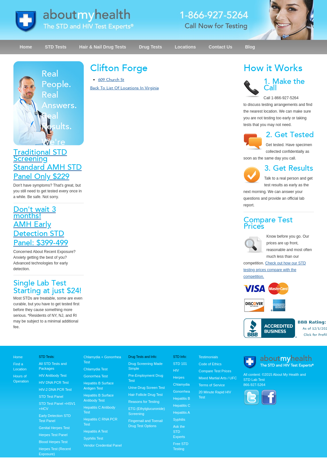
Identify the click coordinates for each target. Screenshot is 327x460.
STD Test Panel (51, 396)
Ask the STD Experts (179, 432)
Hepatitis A (181, 412)
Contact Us (220, 46)
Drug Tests (150, 46)
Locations (185, 46)
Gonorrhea (181, 391)
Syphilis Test (93, 438)
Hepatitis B (181, 398)
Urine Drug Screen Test (146, 388)
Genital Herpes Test (54, 428)
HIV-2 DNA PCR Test (55, 389)
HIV (176, 370)
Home (26, 46)
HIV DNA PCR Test (54, 382)
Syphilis (179, 419)
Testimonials (208, 357)
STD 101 (180, 364)
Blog (250, 46)
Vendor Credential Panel (103, 445)
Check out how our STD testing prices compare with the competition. (275, 270)
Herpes (178, 377)
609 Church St (111, 79)
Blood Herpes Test (53, 442)
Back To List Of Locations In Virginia (124, 88)
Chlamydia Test (96, 369)
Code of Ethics (210, 364)
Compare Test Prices (215, 371)
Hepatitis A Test (96, 431)
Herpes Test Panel (53, 435)
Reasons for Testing (144, 402)
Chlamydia (181, 384)
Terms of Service (212, 385)
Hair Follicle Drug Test (145, 395)
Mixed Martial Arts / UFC (218, 378)
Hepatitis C (182, 405)
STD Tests (55, 46)
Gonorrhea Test (96, 376)
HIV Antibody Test (53, 375)
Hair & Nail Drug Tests (102, 46)
